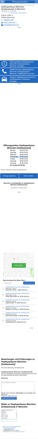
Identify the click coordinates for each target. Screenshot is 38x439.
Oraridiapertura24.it (8, 431)
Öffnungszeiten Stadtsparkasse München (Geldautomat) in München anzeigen (22, 64)
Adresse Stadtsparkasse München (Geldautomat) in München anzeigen (23, 79)
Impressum (5, 426)
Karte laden (19, 265)
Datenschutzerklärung (14, 426)
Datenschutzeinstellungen (9, 427)
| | (14, 13)
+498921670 (8, 20)
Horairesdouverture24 (19, 431)
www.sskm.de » (10, 23)
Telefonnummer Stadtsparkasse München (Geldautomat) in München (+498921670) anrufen (22, 72)
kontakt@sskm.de (11, 25)
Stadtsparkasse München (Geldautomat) (17, 287)
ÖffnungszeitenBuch (20, 2)
